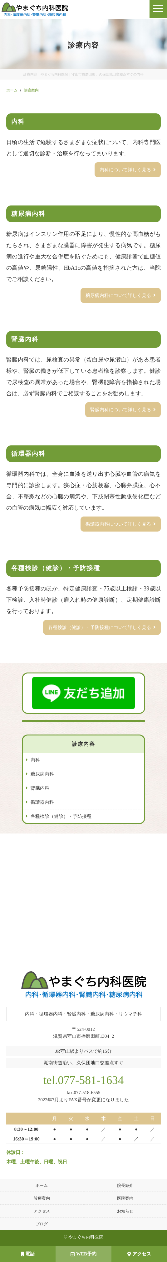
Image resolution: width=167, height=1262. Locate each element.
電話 (28, 1253)
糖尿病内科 (42, 773)
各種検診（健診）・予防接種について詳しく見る (99, 627)
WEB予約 (83, 1253)
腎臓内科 (40, 788)
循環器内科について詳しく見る (118, 524)
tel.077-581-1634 (83, 1080)
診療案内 (42, 1198)
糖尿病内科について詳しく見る (118, 295)
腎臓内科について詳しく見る (120, 409)
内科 (35, 759)
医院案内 (125, 1198)
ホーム (42, 1185)
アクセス (139, 1253)
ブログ (42, 1224)
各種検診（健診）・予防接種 (61, 816)
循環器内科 (42, 802)
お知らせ (125, 1211)
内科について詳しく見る (125, 169)
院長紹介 (125, 1185)
